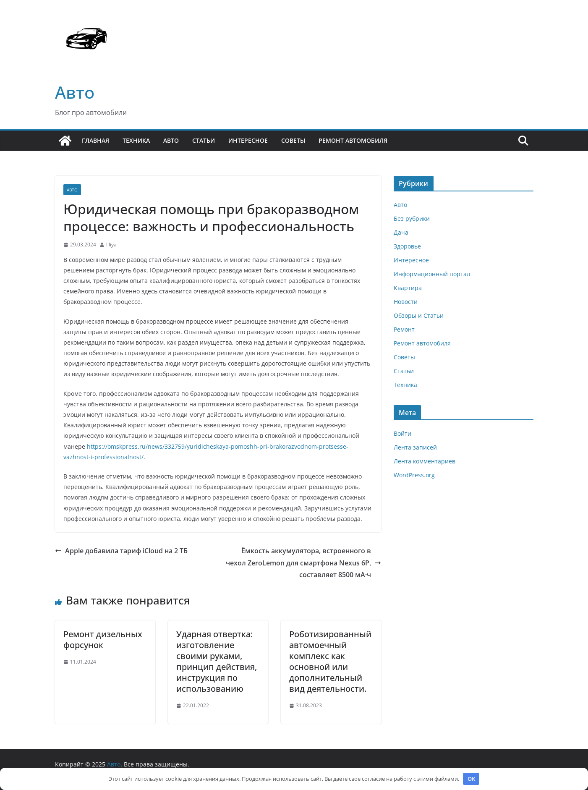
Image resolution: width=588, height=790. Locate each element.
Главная (95, 140)
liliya (111, 244)
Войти (402, 433)
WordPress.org (414, 475)
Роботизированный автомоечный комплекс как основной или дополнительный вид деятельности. (330, 661)
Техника (136, 140)
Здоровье (407, 246)
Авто (74, 92)
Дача (401, 232)
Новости (406, 302)
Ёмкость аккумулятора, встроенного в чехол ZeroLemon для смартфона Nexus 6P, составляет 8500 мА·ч (303, 563)
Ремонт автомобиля (353, 140)
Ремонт (404, 329)
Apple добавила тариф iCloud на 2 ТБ (121, 550)
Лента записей (415, 447)
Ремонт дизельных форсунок (102, 639)
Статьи (203, 140)
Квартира (408, 288)
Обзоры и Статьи (419, 315)
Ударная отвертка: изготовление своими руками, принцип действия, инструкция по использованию (216, 661)
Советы (293, 140)
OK (471, 778)
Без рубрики (412, 218)
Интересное (248, 140)
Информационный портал (432, 274)
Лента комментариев (424, 461)
